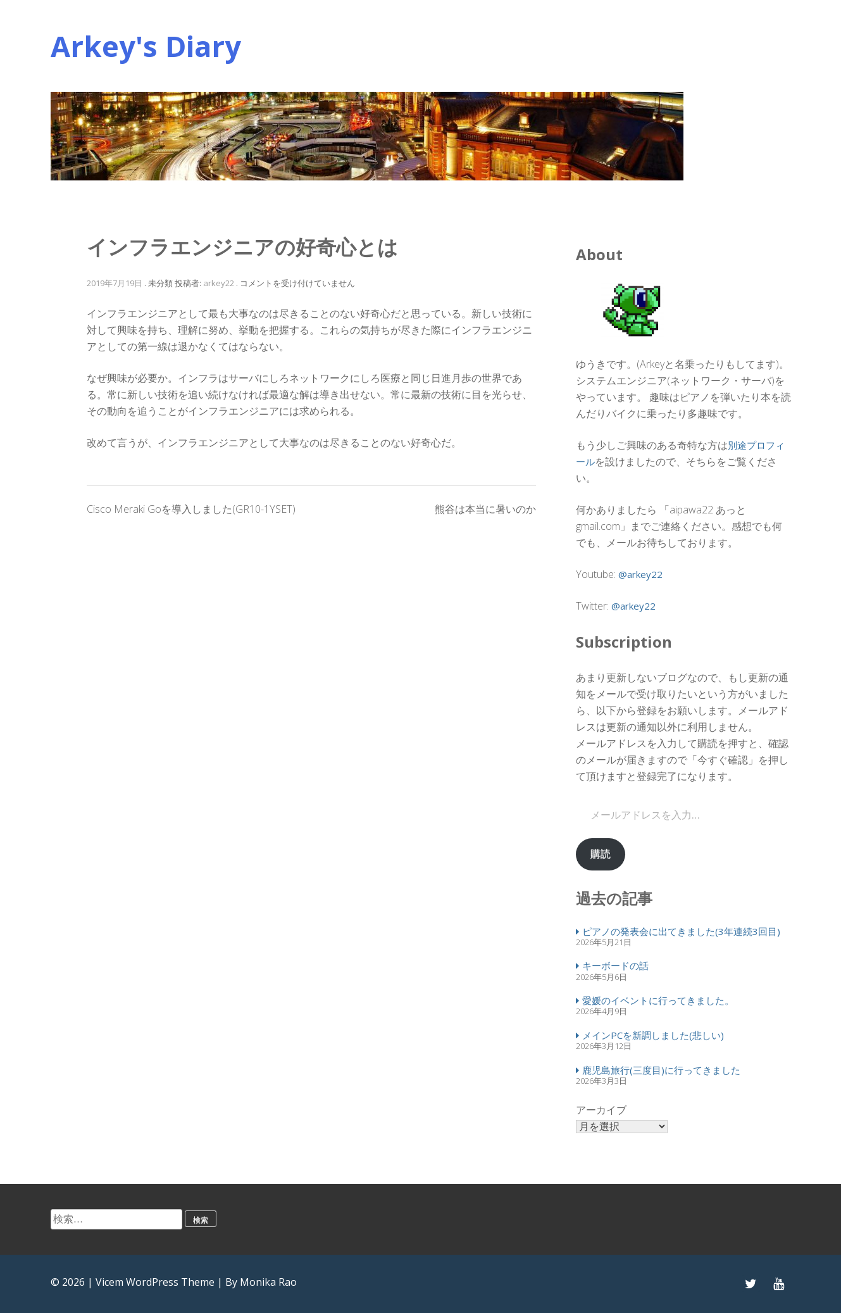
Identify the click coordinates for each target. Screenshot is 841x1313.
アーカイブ (601, 1110)
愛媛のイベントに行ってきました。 (658, 1000)
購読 (600, 853)
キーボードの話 (615, 965)
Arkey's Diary (146, 46)
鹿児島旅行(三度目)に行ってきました (661, 1070)
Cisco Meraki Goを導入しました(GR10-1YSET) (191, 509)
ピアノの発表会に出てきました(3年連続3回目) (681, 931)
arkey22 (218, 283)
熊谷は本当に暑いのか (485, 509)
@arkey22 (640, 574)
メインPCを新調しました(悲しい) (653, 1035)
